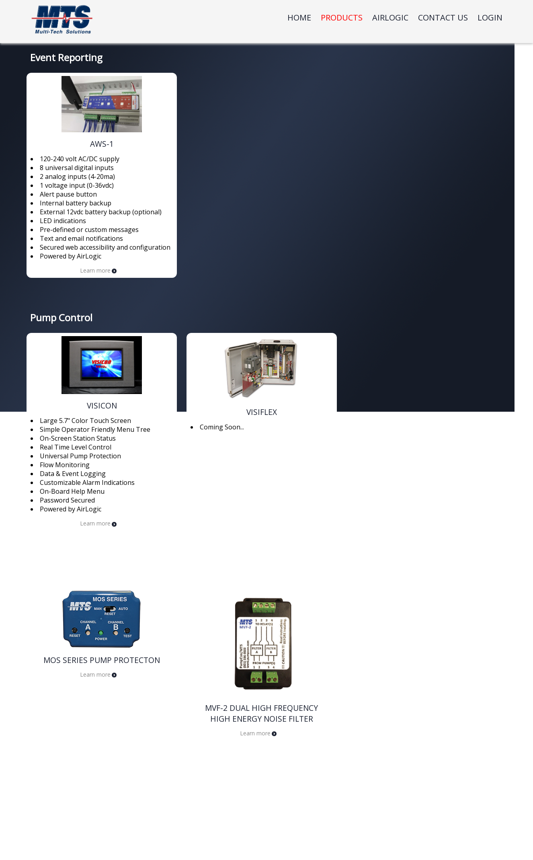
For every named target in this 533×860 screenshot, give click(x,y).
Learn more (98, 270)
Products (342, 17)
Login (490, 17)
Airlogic (390, 17)
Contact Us (443, 17)
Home (299, 17)
